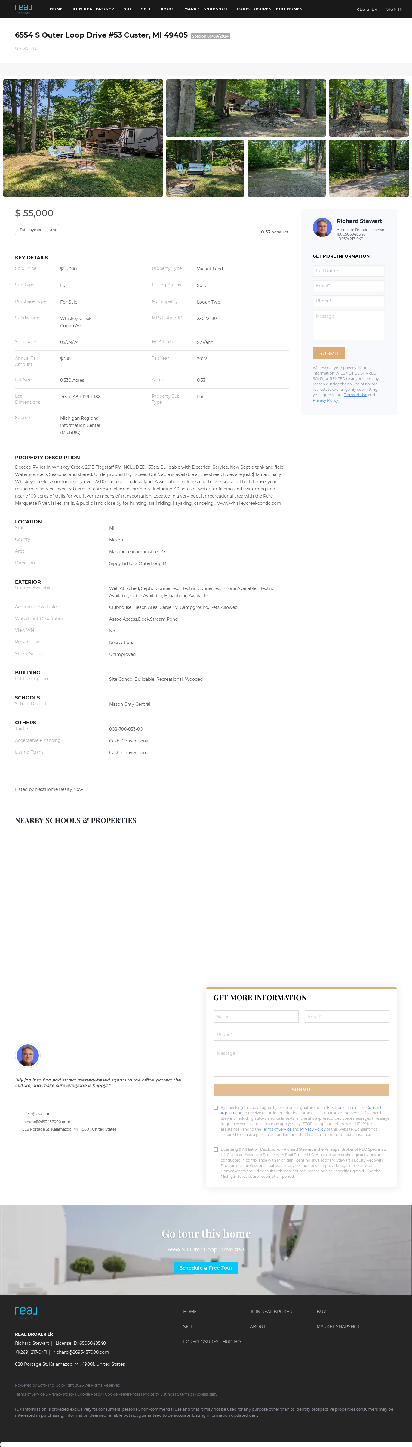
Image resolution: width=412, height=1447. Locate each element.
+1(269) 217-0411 (350, 238)
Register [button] (366, 9)
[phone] (349, 301)
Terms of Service (276, 1129)
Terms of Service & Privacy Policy (44, 1394)
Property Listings (158, 1394)
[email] (349, 286)
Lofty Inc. (46, 1385)
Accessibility (206, 1394)
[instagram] (92, 1425)
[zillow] (74, 1425)
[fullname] (349, 271)
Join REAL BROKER (93, 9)
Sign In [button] (394, 9)
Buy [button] (127, 9)
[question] (349, 325)
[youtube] (109, 1425)
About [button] (168, 9)
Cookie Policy (89, 1394)
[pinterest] (127, 1425)
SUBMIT (301, 1090)
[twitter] (57, 1425)
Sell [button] (146, 9)
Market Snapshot (206, 9)
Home (56, 9)
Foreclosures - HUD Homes (270, 9)
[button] (23, 9)
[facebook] (22, 1425)
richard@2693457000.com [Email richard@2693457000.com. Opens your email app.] (81, 1352)
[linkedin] (39, 1425)
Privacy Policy (325, 400)
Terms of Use (355, 395)
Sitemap (184, 1394)
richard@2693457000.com (46, 1121)
